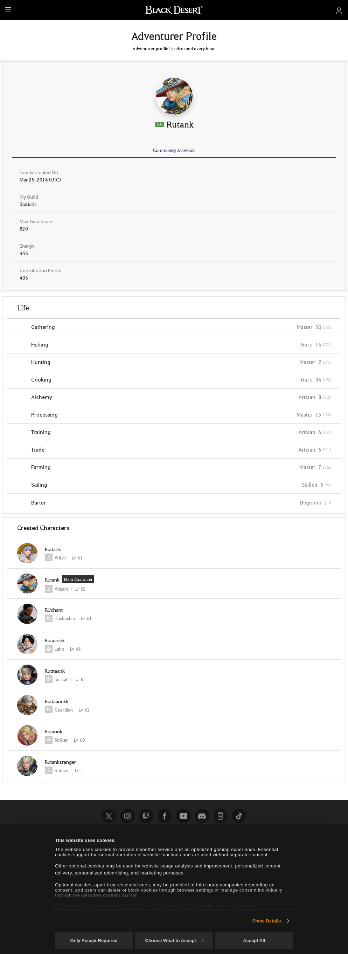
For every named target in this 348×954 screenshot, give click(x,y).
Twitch (146, 816)
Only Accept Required (94, 940)
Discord (202, 816)
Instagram (127, 816)
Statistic (28, 204)
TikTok (239, 816)
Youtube (183, 816)
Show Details (266, 921)
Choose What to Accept (174, 940)
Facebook (164, 816)
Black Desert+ (220, 816)
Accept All (254, 940)
